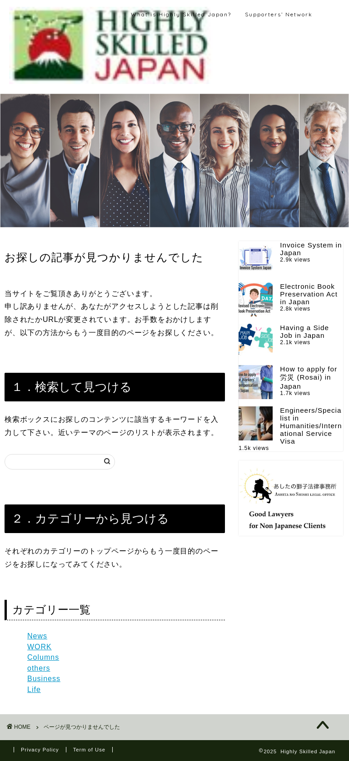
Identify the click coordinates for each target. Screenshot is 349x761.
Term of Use (89, 749)
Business (43, 678)
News (37, 636)
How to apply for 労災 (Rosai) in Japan (308, 377)
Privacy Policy (40, 749)
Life (34, 689)
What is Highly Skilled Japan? (181, 14)
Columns (43, 657)
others (38, 668)
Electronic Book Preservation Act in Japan (309, 294)
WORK (39, 647)
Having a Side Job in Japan (304, 331)
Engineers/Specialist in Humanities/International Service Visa (311, 425)
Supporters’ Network (279, 14)
